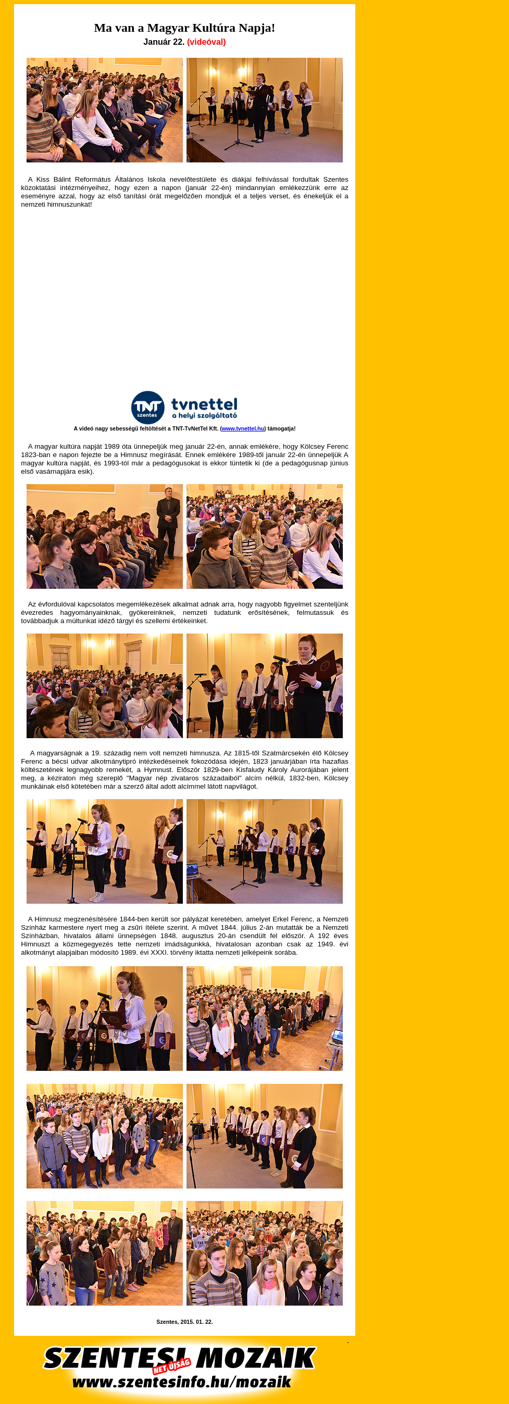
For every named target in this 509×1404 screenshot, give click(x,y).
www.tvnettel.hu (243, 428)
